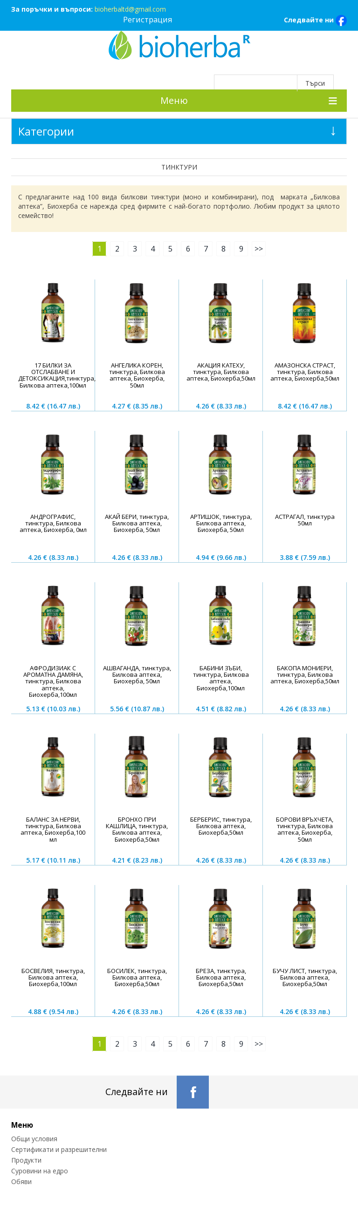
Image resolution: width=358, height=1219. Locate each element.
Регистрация (147, 19)
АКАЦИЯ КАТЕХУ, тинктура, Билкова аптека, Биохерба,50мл (220, 372)
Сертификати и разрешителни (59, 1149)
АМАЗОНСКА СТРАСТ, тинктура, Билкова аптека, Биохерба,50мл (304, 372)
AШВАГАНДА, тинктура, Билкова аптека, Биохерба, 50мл (137, 675)
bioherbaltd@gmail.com (130, 9)
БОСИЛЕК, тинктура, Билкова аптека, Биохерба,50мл (137, 977)
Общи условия (34, 1138)
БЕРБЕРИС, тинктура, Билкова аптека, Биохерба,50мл (221, 826)
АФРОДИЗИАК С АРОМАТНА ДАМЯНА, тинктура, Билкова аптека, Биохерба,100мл (53, 681)
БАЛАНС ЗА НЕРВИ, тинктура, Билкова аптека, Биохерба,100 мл (53, 829)
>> (259, 249)
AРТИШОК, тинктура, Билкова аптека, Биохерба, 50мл (221, 523)
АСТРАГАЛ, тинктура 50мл (305, 519)
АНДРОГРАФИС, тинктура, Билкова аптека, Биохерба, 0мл (53, 523)
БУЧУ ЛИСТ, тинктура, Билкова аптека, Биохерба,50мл (305, 977)
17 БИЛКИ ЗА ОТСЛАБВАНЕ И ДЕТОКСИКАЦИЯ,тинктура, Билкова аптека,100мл (57, 375)
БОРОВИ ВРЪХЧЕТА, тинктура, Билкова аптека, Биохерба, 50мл (304, 829)
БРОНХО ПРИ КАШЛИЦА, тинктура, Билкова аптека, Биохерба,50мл (137, 829)
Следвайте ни (315, 20)
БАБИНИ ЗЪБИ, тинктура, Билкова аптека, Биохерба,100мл (221, 678)
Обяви (21, 1181)
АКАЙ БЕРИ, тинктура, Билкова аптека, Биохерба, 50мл (137, 523)
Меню (174, 100)
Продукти (26, 1160)
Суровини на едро (39, 1170)
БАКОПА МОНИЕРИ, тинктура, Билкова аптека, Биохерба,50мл (304, 675)
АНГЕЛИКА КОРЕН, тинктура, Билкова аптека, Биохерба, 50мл (137, 375)
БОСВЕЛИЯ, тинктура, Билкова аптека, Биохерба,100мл (53, 977)
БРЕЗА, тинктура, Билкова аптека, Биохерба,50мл (221, 977)
